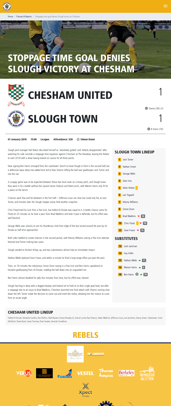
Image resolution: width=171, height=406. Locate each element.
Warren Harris (130, 267)
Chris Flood (129, 223)
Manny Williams (130, 201)
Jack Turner (128, 159)
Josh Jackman (130, 246)
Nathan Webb (130, 260)
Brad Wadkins (129, 216)
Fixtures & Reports (24, 16)
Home (10, 16)
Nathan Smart (129, 166)
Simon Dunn (128, 209)
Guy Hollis (128, 253)
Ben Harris (129, 274)
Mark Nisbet (128, 187)
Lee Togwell (128, 195)
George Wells (129, 173)
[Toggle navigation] (165, 5)
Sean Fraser (129, 230)
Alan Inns (127, 180)
